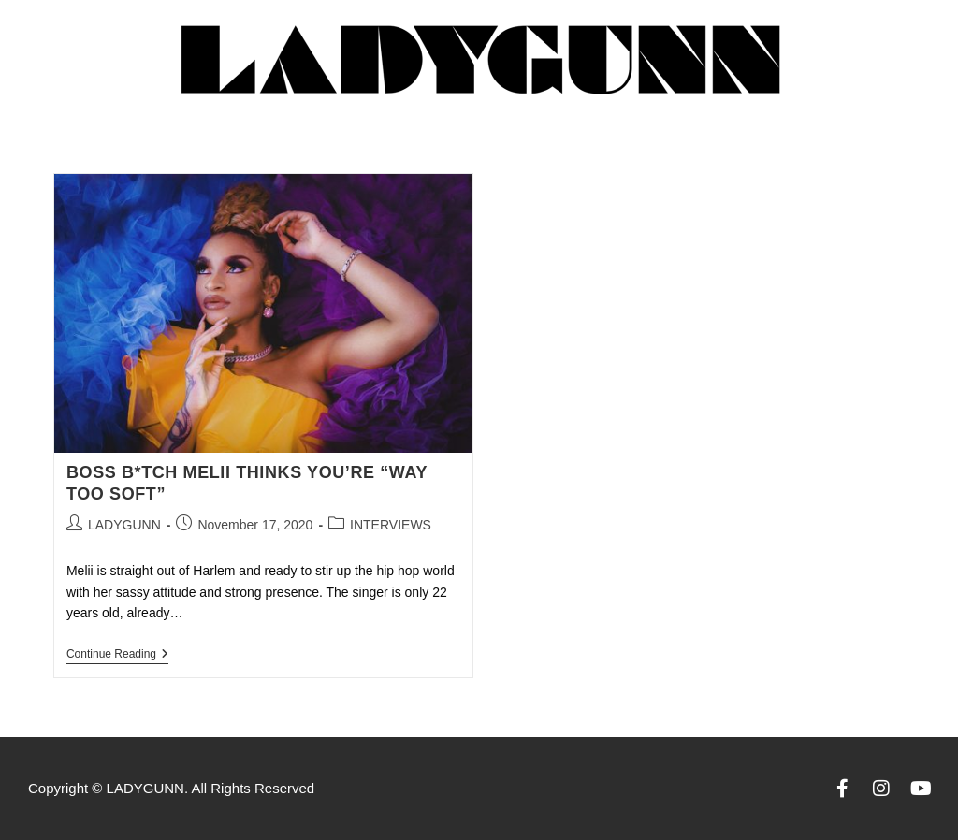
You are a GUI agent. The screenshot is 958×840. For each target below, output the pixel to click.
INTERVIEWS (390, 524)
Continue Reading (117, 653)
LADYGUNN (124, 524)
